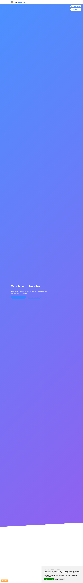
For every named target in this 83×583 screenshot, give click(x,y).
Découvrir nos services (33, 297)
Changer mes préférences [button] (59, 579)
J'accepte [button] (46, 579)
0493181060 (4, 580)
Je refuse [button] (51, 579)
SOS (18, 2)
